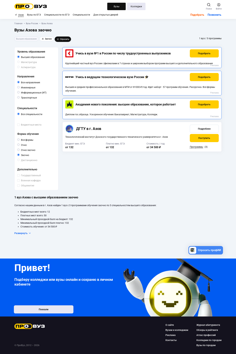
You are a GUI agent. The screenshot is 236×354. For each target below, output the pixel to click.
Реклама (214, 65)
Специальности (81, 14)
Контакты (170, 340)
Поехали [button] (37, 309)
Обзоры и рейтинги (207, 330)
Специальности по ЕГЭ (56, 14)
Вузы (116, 6)
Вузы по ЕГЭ (34, 14)
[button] (203, 53)
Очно (27, 144)
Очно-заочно (32, 150)
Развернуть (23, 233)
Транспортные (37, 97)
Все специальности (38, 114)
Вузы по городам (205, 345)
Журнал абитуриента (208, 325)
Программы (196, 146)
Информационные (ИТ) (38, 92)
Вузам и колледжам (176, 330)
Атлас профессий (205, 335)
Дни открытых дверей (105, 14)
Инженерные (35, 87)
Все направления (38, 82)
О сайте (169, 325)
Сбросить (63, 39)
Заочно (29, 154)
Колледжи (136, 6)
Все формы (31, 140)
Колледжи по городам (208, 340)
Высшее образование (38, 57)
